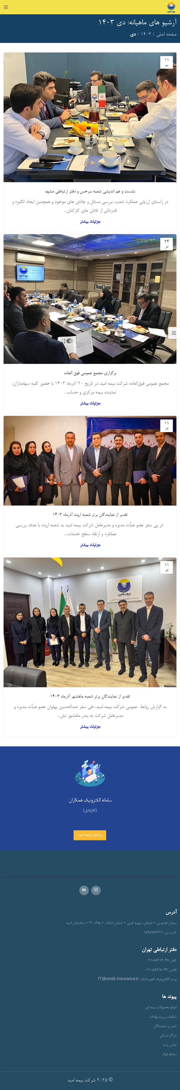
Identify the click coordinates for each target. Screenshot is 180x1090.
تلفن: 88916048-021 (161, 960)
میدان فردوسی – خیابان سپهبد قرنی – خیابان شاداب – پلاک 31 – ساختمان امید (121, 923)
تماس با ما (169, 1045)
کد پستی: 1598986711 (160, 932)
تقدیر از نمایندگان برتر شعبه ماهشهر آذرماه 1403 (90, 696)
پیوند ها (169, 997)
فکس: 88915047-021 (160, 970)
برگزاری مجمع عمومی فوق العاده (90, 373)
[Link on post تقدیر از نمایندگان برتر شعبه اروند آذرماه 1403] (90, 461)
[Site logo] (171, 8)
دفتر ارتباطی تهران (159, 950)
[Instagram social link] (96, 890)
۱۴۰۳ (146, 34)
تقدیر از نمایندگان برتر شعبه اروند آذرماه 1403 (90, 515)
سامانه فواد (169, 1054)
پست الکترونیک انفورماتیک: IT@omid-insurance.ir (137, 979)
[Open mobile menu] (6, 7)
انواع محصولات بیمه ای (160, 1007)
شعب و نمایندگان (164, 1026)
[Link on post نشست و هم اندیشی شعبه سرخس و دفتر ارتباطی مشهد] (90, 117)
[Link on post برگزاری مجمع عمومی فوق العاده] (90, 299)
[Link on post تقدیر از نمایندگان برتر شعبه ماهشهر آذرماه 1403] (90, 622)
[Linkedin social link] (84, 890)
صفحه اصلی (166, 34)
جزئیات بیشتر (90, 221)
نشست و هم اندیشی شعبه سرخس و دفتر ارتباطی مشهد (90, 191)
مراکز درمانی (168, 1035)
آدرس (170, 913)
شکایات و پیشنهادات (162, 1017)
